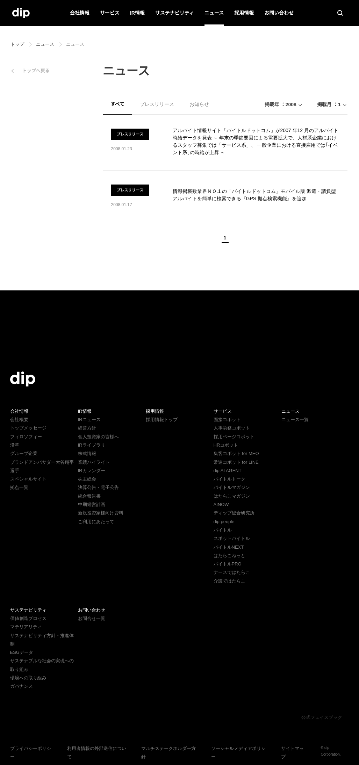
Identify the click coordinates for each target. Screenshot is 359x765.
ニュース (214, 12)
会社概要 (19, 419)
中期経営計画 (91, 504)
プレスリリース (157, 104)
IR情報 (137, 12)
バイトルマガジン (232, 487)
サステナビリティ (174, 12)
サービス (110, 12)
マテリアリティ (26, 626)
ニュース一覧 (294, 419)
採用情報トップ (162, 419)
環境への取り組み (28, 669)
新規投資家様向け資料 (100, 513)
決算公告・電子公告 (98, 487)
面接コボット (227, 419)
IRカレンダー (91, 470)
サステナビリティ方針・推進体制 (44, 635)
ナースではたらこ (232, 572)
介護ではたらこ (229, 581)
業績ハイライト (94, 462)
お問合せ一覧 (91, 618)
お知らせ (199, 104)
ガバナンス (21, 677)
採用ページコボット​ (234, 436)
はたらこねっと (229, 555)
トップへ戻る (36, 70)
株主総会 (87, 479)
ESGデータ (21, 644)
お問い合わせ (279, 12)
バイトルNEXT (228, 547)
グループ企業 (23, 453)
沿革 (14, 445)
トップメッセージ (28, 428)
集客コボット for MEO (236, 453)
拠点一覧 (19, 487)
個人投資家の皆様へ (98, 436)
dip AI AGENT (227, 470)
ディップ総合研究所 (234, 513)
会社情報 (80, 12)
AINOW (221, 504)
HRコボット (226, 445)
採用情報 (244, 12)
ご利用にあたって (96, 521)
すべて (117, 104)
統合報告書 (89, 496)
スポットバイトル (232, 538)
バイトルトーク (229, 479)
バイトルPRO (229, 564)
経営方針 (87, 428)
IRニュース (89, 419)
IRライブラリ (91, 445)
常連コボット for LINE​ (236, 462)
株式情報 (87, 453)
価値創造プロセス (28, 618)
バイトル (223, 530)
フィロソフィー (26, 436)
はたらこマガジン (232, 496)
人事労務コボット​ (232, 428)
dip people (225, 521)
